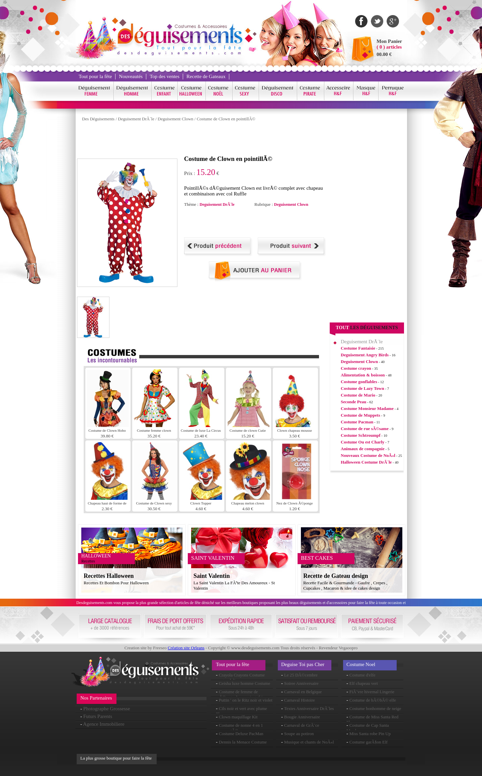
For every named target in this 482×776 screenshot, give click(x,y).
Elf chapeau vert (363, 683)
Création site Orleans (186, 647)
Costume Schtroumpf (361, 435)
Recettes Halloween (109, 576)
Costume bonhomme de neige (375, 708)
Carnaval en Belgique (303, 691)
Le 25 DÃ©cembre (301, 674)
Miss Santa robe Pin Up (370, 733)
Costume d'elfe (362, 674)
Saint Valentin (211, 576)
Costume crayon (356, 368)
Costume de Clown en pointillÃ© (226, 118)
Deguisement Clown (175, 118)
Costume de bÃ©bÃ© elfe (372, 700)
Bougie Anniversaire (302, 716)
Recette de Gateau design (335, 576)
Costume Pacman (357, 421)
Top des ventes (164, 76)
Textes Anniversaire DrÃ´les (309, 708)
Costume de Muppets (360, 415)
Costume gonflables (359, 381)
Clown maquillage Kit (238, 716)
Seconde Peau (353, 401)
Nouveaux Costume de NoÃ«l (368, 455)
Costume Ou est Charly (362, 441)
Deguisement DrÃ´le (136, 118)
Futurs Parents (97, 716)
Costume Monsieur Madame (367, 408)
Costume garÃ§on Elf (368, 741)
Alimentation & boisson (363, 374)
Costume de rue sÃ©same (365, 428)
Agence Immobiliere (104, 724)
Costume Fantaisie (358, 348)
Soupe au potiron (299, 733)
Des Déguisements (98, 118)
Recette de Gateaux (206, 76)
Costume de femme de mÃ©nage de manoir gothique (242, 694)
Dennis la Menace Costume (243, 741)
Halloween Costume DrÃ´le (366, 462)
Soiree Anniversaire (301, 683)
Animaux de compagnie (363, 448)
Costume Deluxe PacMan (241, 733)
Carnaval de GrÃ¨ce (301, 725)
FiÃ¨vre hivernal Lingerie (371, 691)
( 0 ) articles (389, 47)
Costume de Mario (358, 395)
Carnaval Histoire (299, 700)
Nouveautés (131, 76)
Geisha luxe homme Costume (244, 683)
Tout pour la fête (95, 76)
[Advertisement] (199, 140)
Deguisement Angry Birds (365, 354)
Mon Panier (389, 41)
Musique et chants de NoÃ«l (309, 741)
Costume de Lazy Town (362, 388)
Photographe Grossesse (106, 708)
